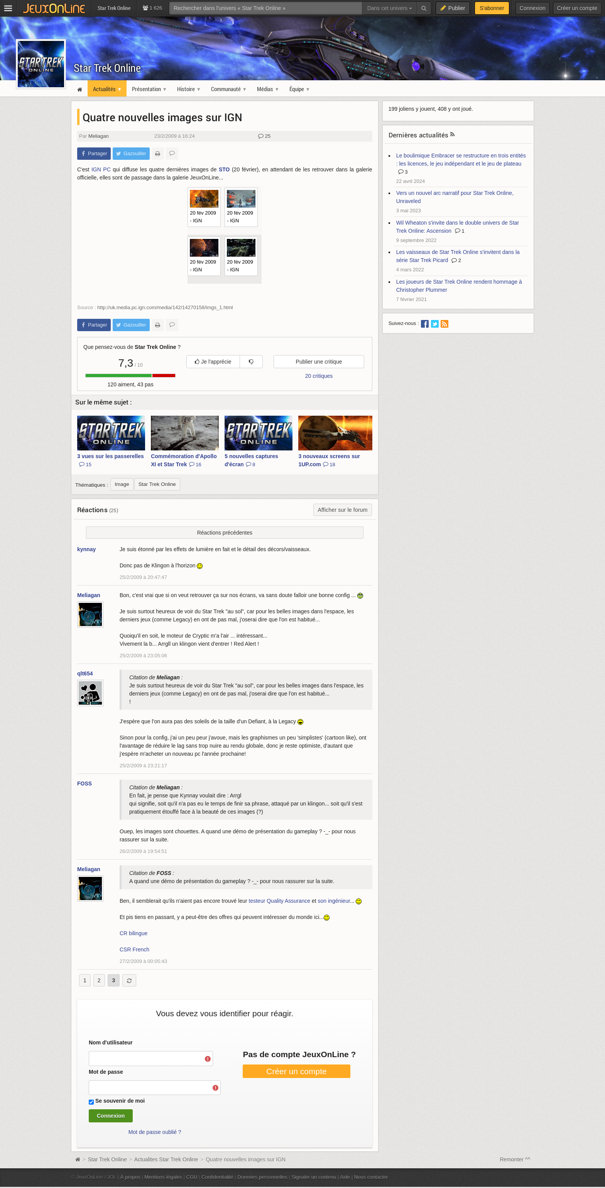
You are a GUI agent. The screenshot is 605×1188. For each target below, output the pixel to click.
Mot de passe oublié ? (154, 1132)
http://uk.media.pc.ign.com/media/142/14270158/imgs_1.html (165, 307)
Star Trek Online (107, 68)
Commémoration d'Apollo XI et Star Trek (184, 460)
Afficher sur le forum (342, 510)
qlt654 (85, 673)
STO (224, 169)
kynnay (86, 549)
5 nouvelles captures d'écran (251, 460)
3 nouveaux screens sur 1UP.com (329, 460)
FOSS (84, 783)
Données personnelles (262, 1177)
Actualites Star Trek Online (166, 1159)
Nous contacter (371, 1177)
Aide (345, 1177)
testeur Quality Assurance (280, 901)
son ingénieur (334, 901)
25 (264, 136)
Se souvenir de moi (120, 1101)
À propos (130, 1177)
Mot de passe (106, 1072)
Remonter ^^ (515, 1159)
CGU (192, 1177)
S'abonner (492, 8)
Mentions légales (163, 1177)
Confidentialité (217, 1177)
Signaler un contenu (313, 1177)
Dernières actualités (419, 134)
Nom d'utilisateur (111, 1042)
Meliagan (98, 136)
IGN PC (101, 169)
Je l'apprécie (213, 362)
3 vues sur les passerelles (110, 460)
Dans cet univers (389, 8)
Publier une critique (319, 362)
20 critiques (319, 376)
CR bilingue (133, 933)
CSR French (134, 949)
